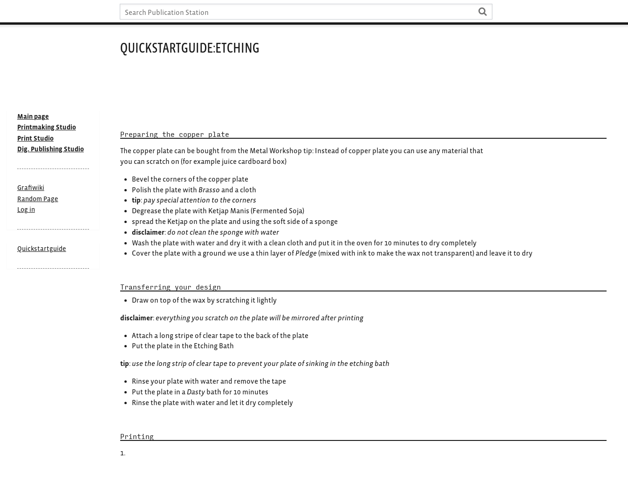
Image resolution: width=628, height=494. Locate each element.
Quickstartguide (41, 248)
